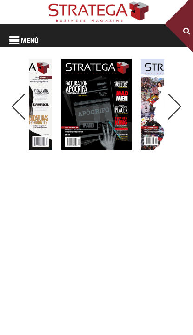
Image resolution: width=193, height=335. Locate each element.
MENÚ (24, 40)
